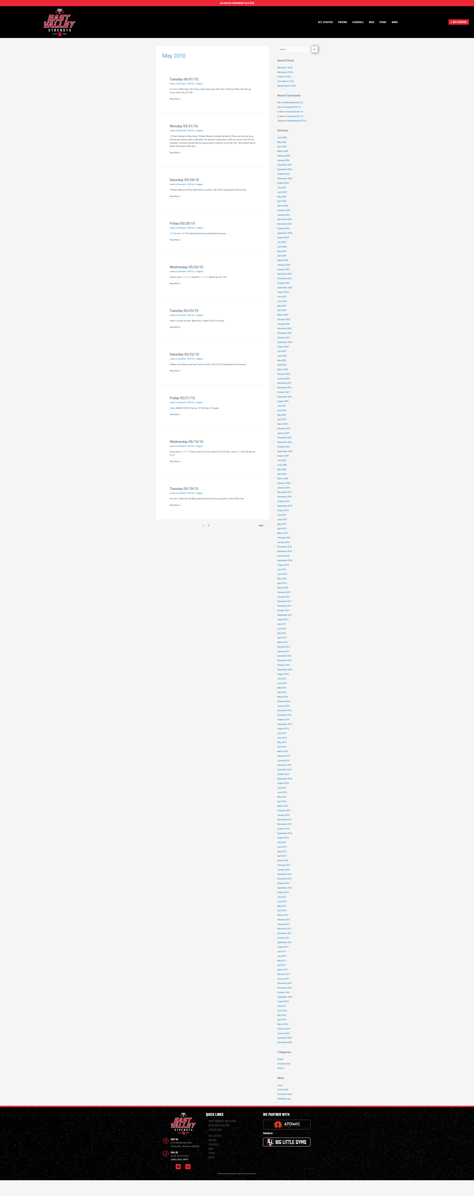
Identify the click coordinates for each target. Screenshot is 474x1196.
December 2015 (284, 710)
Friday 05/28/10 (182, 223)
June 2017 (282, 628)
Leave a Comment (178, 83)
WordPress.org (284, 1099)
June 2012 (282, 901)
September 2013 (284, 833)
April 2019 (282, 528)
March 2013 (282, 860)
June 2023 (282, 301)
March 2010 (282, 1024)
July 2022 (281, 351)
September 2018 (284, 560)
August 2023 (283, 292)
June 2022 (282, 356)
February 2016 (283, 701)
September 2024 (284, 233)
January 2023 (283, 324)
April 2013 (282, 856)
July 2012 (281, 897)
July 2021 (281, 406)
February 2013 (283, 865)
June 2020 (282, 465)
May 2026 (281, 142)
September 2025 (284, 178)
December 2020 (284, 437)
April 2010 (282, 1019)
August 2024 (283, 237)
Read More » (175, 98)
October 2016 (283, 665)
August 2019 (283, 510)
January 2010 (283, 1033)
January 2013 (283, 869)
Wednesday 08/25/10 (293, 102)
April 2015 (282, 747)
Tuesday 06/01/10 (184, 79)
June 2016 (282, 683)
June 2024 (282, 246)
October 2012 (283, 883)
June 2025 (282, 192)
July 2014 (281, 788)
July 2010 (281, 1006)
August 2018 (283, 565)
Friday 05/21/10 (182, 398)
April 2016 (282, 692)
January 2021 (283, 433)
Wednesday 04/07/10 (297, 121)
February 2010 (283, 1029)
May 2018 (281, 578)
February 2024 (283, 265)
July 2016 (281, 678)
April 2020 (282, 474)
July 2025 (281, 187)
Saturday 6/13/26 (285, 72)
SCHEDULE (358, 22)
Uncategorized (283, 1063)
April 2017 (282, 637)
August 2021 (283, 401)
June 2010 (282, 1010)
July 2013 (281, 842)
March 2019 (282, 533)
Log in (280, 1085)
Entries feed (282, 1089)
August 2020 (283, 456)
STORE (383, 22)
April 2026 (282, 146)
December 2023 (284, 274)
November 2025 (284, 169)
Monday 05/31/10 (184, 126)
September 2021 (284, 397)
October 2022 (283, 337)
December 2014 (284, 765)
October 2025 (283, 174)
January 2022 (283, 378)
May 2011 (281, 960)
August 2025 (283, 183)
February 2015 (283, 756)
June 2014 (282, 792)
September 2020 (284, 451)
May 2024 (281, 251)
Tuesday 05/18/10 (184, 489)
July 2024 (281, 242)
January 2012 (283, 924)
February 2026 (283, 156)
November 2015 (284, 715)
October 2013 (283, 829)
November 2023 (284, 278)
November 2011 (284, 933)
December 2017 (284, 601)
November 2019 (284, 497)
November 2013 (284, 824)
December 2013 (284, 819)
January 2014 (283, 815)
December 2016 (284, 656)
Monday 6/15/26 (284, 67)
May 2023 (281, 306)
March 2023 (282, 315)
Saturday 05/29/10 (184, 180)
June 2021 (282, 410)
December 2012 (284, 874)
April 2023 (282, 310)
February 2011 (283, 974)
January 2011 (283, 979)
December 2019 (284, 492)
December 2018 (284, 547)
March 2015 (282, 751)
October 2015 (283, 719)
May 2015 (281, 742)
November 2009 (284, 1042)
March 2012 (282, 915)
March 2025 (282, 206)
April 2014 (282, 801)
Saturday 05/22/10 (184, 354)
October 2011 (283, 938)
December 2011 (284, 928)
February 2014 (283, 810)
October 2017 (283, 610)
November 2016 (284, 660)
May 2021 (281, 415)
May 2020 (281, 469)
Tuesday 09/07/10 (292, 107)
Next (262, 525)
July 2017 (281, 624)
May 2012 (281, 906)
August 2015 (283, 728)
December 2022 (284, 328)
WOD (371, 22)
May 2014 (281, 797)
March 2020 (282, 478)
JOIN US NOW (215, 1129)
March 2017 (282, 642)
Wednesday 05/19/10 (186, 442)
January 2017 (283, 651)
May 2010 (281, 1015)
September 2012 (284, 888)
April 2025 (282, 201)
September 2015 (284, 724)
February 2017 (283, 647)
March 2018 (282, 587)
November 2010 (284, 988)
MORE (395, 22)
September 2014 (284, 779)
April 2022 (282, 365)
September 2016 (284, 669)
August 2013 (283, 838)
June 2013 (282, 847)
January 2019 (283, 542)
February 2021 (283, 428)
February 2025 (283, 210)
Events (280, 1059)
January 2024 (283, 269)
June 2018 (282, 574)
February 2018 (283, 592)
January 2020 (283, 488)
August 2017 (283, 619)
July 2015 (281, 733)
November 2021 (284, 387)
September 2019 (284, 506)
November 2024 (284, 224)
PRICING (342, 22)
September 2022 (284, 342)
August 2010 (283, 1001)
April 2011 (282, 965)
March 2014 (282, 806)
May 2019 (281, 524)
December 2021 (284, 383)
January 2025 (283, 215)
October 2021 (283, 392)
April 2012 (282, 910)
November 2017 (284, 606)
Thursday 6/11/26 (285, 81)
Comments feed (284, 1094)
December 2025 (284, 165)
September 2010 (284, 997)
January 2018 (283, 597)
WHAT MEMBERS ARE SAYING (222, 1121)
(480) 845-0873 (179, 1159)
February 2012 (283, 919)
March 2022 (282, 369)
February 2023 (283, 319)
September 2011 (284, 942)
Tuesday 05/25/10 (184, 311)
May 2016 (281, 688)
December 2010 (284, 983)
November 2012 (284, 878)
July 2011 (281, 951)
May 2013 (281, 851)
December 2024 (284, 219)
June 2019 (282, 519)
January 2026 (283, 160)
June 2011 (282, 956)
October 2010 (283, 992)
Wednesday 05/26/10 (186, 267)
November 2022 (284, 333)
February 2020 (283, 483)
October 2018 (283, 556)
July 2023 (281, 296)
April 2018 (282, 583)
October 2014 (283, 774)
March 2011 (282, 969)
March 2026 (282, 151)
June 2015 (282, 738)
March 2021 (282, 424)
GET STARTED (325, 22)
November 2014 (284, 769)
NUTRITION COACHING (219, 1125)
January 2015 (283, 760)
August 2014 (283, 783)
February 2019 (283, 537)
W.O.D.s (191, 83)
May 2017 (281, 633)
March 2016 (282, 697)
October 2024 (283, 228)
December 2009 (284, 1038)
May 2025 (281, 196)
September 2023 (284, 287)
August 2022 (283, 346)
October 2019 (283, 501)
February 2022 (283, 374)
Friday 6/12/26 (284, 76)
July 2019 (281, 515)
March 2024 (282, 260)
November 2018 (284, 551)
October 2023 (283, 283)
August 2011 (283, 947)
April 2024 (282, 256)
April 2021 (282, 419)
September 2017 (284, 615)
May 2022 (281, 360)
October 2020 (283, 447)
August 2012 (283, 892)
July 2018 (281, 569)
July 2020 (281, 460)
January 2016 (283, 706)
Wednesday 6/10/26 (286, 86)
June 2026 (282, 137)
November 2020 (284, 442)
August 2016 (283, 674)
